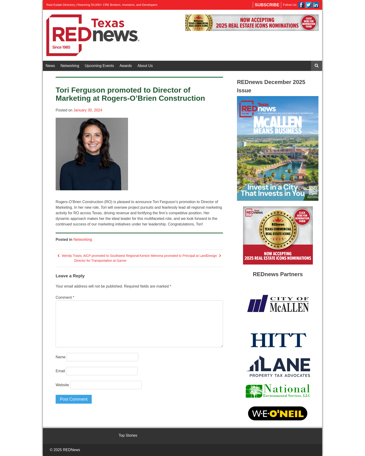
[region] (252, 22)
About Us (145, 66)
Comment (65, 297)
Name (61, 357)
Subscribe (267, 5)
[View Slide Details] (252, 22)
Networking (70, 66)
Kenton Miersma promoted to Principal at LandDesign (178, 256)
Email (60, 371)
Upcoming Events (99, 66)
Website (62, 385)
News (50, 66)
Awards (125, 66)
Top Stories (128, 435)
